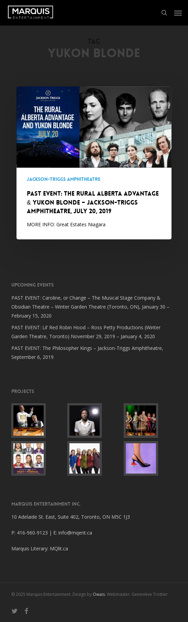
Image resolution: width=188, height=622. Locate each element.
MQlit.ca (59, 548)
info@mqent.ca (75, 532)
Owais (99, 594)
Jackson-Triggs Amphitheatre (63, 179)
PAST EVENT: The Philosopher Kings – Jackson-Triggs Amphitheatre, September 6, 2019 (87, 352)
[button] (178, 12)
